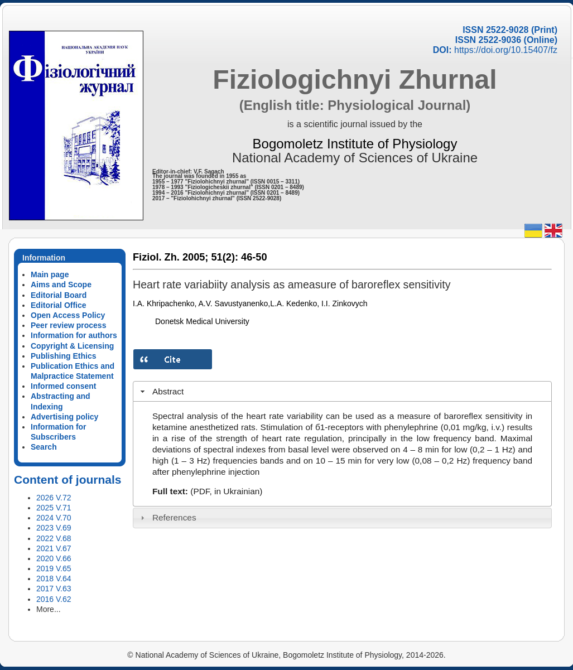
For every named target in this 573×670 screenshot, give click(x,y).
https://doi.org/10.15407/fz (505, 50)
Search (44, 446)
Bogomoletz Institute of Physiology (355, 143)
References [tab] (167, 517)
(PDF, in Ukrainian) (226, 491)
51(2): (224, 257)
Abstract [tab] (161, 391)
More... (48, 609)
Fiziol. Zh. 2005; (170, 257)
